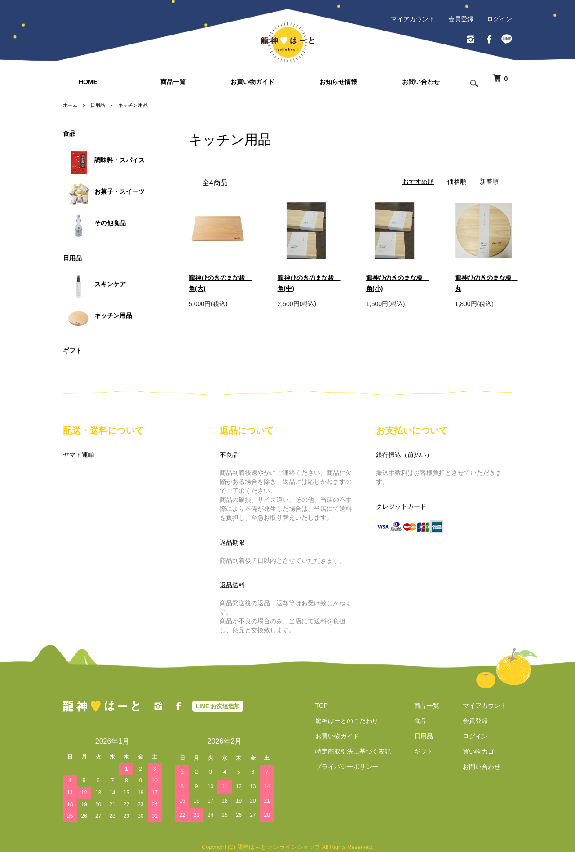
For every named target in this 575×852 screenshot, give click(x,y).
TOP (316, 705)
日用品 (100, 105)
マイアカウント (413, 18)
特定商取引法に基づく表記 (347, 751)
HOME (88, 81)
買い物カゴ (484, 751)
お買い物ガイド (252, 81)
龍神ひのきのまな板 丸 (484, 283)
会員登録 (460, 18)
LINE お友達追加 (218, 706)
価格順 (456, 181)
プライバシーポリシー (341, 766)
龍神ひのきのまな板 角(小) (395, 283)
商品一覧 (173, 81)
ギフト (72, 350)
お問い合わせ (421, 81)
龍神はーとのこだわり (341, 720)
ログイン (499, 18)
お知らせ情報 (338, 81)
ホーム (71, 105)
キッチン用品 (137, 105)
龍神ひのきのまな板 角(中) (306, 283)
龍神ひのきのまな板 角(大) (217, 283)
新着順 (489, 181)
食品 (69, 133)
